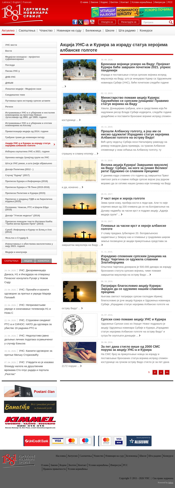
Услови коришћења (141, 2)
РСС (170, 2)
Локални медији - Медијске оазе (23, 89)
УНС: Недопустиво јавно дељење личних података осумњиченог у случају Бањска (28, 339)
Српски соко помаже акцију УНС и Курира (133, 319)
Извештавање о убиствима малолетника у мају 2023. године (29, 245)
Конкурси (146, 30)
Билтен (114, 2)
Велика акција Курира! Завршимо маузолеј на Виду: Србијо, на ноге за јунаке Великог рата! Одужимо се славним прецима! (134, 168)
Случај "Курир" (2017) (17, 175)
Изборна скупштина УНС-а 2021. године (27, 151)
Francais (27, 2)
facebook (75, 22)
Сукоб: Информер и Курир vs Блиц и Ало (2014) (28, 231)
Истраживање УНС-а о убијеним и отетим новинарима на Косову (28, 124)
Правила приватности (54, 469)
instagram (86, 22)
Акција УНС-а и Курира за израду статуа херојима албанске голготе (27, 144)
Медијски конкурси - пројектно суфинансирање (22, 58)
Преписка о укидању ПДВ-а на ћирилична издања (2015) (28, 200)
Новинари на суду (69, 30)
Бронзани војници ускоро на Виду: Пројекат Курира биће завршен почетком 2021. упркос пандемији (136, 67)
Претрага (171, 22)
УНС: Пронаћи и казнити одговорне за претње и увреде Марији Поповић (27, 293)
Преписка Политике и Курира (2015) (25, 193)
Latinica (6, 2)
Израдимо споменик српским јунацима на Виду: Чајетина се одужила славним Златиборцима (133, 259)
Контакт (125, 2)
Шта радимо (127, 30)
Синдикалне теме (15, 95)
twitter (80, 22)
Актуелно (8, 30)
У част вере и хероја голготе (123, 198)
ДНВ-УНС (10, 77)
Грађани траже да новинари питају (24, 137)
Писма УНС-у (12, 71)
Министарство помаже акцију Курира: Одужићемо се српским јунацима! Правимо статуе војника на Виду (135, 101)
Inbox (170, 482)
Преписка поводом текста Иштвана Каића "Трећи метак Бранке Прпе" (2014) (28, 222)
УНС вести (11, 45)
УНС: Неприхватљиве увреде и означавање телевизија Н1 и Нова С (27, 308)
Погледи (10, 65)
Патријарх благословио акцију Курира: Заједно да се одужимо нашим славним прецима (132, 289)
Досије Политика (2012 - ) (19, 169)
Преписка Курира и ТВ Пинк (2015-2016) (27, 187)
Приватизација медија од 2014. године (26, 131)
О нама (84, 2)
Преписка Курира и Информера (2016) (26, 181)
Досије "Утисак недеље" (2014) (22, 215)
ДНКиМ (9, 83)
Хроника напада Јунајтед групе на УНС (27, 157)
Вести (8, 51)
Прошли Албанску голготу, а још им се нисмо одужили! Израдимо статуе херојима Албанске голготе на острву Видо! (135, 134)
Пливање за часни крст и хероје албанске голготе (133, 227)
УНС (25, 14)
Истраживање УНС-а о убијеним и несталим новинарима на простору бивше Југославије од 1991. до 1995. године (30, 114)
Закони (95, 2)
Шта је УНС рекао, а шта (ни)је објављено (28, 163)
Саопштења (27, 30)
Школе (109, 30)
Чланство (45, 30)
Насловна (61, 456)
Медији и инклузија (16, 252)
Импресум (160, 2)
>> (167, 372)
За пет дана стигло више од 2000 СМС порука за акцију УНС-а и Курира (130, 348)
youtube (92, 22)
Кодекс (104, 2)
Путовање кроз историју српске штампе (27, 101)
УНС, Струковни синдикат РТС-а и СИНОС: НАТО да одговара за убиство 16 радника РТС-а (28, 324)
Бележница (93, 30)
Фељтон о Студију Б (16, 238)
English (16, 2)
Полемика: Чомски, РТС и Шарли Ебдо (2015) (27, 208)
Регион (9, 107)
